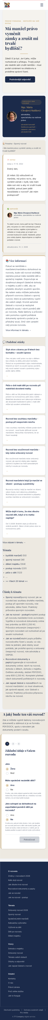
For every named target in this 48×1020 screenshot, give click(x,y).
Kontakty (12, 978)
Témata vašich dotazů (17, 957)
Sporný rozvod (20, 144)
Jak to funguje (14, 996)
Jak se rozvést (13, 638)
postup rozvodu (13, 568)
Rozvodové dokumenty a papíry (21, 889)
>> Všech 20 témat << (17, 581)
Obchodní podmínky (12, 1010)
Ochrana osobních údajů (33, 1010)
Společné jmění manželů (18, 919)
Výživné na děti (14, 927)
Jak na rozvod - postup (17, 614)
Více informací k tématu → (18, 330)
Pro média (24, 1013)
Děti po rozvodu (15, 931)
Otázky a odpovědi (16, 961)
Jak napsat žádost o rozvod (19, 683)
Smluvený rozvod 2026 (18, 910)
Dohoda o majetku (15, 948)
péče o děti (11, 572)
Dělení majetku (14, 936)
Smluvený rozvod (15, 953)
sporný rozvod (13, 559)
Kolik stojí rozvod (15, 880)
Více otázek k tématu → (14, 542)
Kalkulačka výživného (17, 923)
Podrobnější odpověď (20, 79)
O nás (10, 983)
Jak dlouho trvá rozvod (18, 884)
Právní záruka (14, 987)
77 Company (19, 1017)
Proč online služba (15, 991)
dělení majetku (13, 564)
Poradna (8, 144)
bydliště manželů (14, 555)
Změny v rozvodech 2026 (19, 876)
